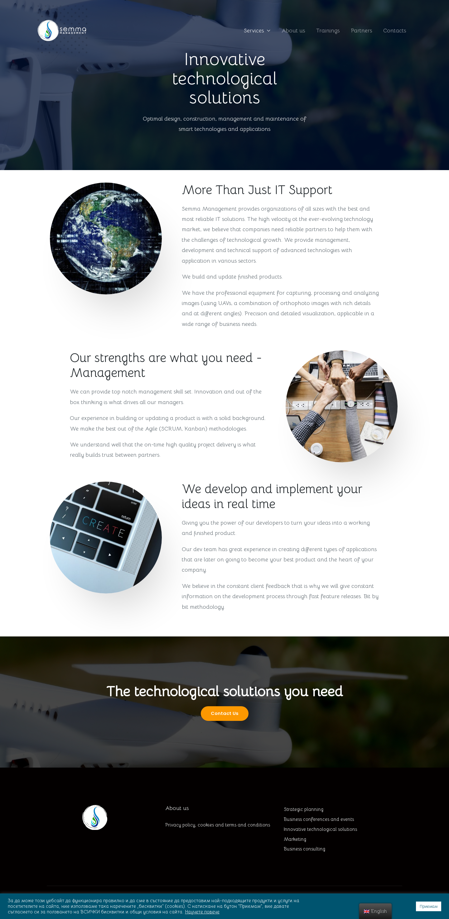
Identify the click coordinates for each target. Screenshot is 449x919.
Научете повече (202, 912)
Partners (361, 31)
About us (293, 31)
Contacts (394, 31)
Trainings (328, 31)
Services (254, 31)
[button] (224, 713)
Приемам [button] (428, 906)
